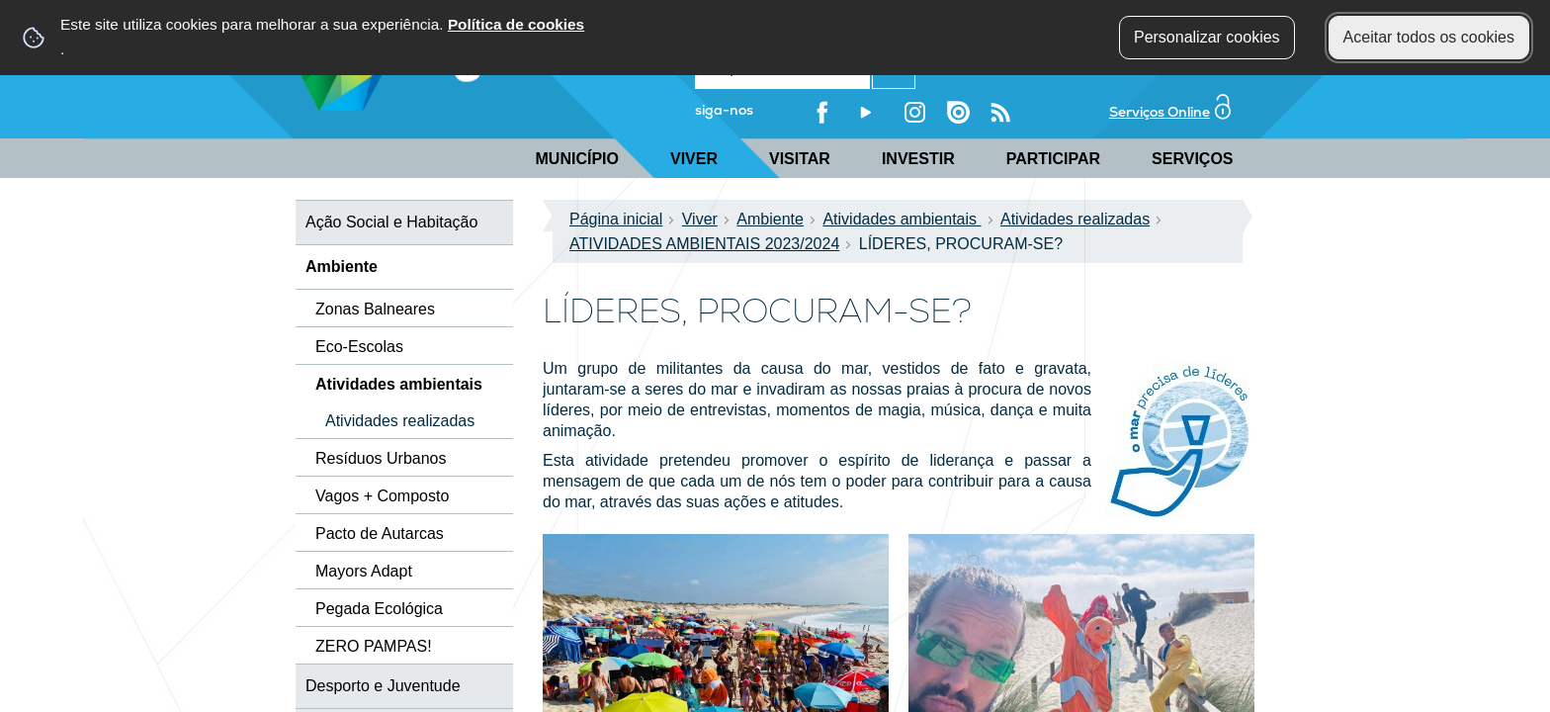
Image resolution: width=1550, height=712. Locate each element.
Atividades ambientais (907, 219)
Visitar (799, 158)
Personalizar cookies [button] (1207, 37)
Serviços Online (1170, 110)
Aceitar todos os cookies (1428, 37)
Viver (694, 158)
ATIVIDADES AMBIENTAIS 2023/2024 (710, 243)
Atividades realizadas (1081, 219)
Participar (1053, 158)
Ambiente (776, 219)
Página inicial (621, 219)
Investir (918, 158)
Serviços (1192, 158)
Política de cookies (516, 24)
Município (577, 158)
